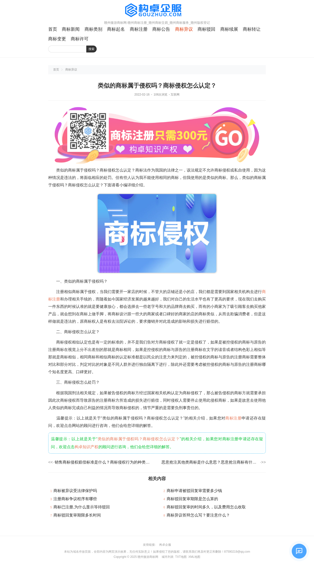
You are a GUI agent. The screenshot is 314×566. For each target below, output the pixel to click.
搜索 (91, 49)
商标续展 (229, 29)
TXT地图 (181, 557)
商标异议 (184, 29)
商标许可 (80, 38)
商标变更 (57, 38)
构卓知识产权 (86, 447)
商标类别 (93, 29)
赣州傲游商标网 (147, 557)
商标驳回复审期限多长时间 (77, 515)
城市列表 (168, 557)
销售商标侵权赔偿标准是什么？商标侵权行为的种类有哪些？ (104, 462)
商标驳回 (206, 29)
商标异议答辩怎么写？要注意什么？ (198, 515)
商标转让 (252, 29)
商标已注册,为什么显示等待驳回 (81, 507)
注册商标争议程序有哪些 (75, 499)
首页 (52, 29)
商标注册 (139, 29)
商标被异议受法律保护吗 (75, 491)
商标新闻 (71, 29)
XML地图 (194, 557)
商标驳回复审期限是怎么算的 (192, 499)
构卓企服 (165, 544)
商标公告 (161, 29)
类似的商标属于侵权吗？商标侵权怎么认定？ (138, 439)
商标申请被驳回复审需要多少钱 (194, 491)
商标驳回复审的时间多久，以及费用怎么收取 (206, 507)
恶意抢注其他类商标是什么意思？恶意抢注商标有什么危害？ (210, 462)
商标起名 (116, 29)
